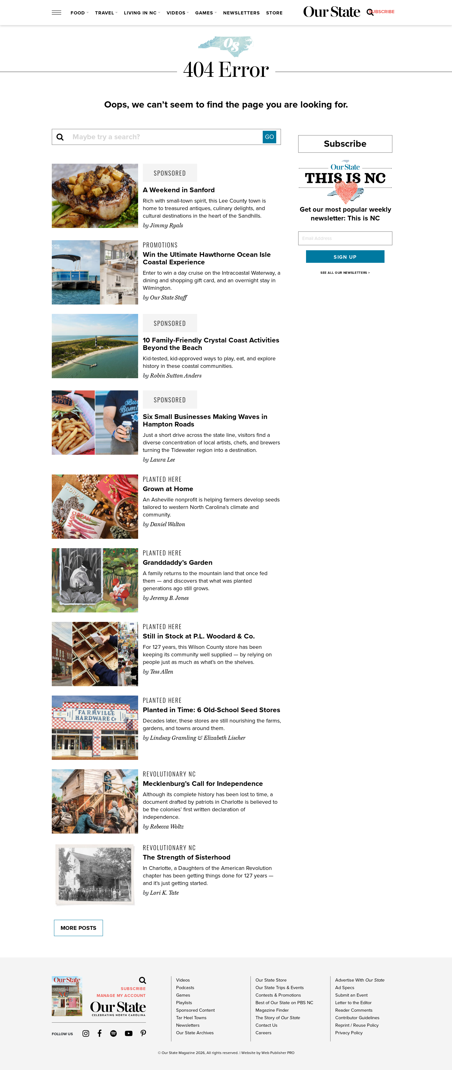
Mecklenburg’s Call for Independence (206, 783)
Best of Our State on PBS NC (284, 1002)
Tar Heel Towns (191, 1017)
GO (269, 137)
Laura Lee (162, 459)
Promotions (160, 244)
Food (78, 13)
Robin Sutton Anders (176, 375)
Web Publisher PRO (277, 1053)
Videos (176, 13)
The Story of (277, 1017)
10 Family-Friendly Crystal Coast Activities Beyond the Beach (197, 344)
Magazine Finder (272, 1010)
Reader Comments (353, 1010)
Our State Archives (194, 1033)
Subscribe (345, 144)
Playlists (183, 1002)
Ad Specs (344, 987)
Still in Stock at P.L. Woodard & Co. (201, 636)
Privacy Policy (348, 1033)
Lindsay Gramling (173, 745)
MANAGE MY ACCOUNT (121, 995)
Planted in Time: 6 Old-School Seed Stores (202, 713)
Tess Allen (161, 671)
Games (204, 13)
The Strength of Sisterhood (188, 857)
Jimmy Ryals (166, 225)
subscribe (303, 13)
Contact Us (266, 1025)
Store (274, 13)
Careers (263, 1033)
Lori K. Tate (164, 892)
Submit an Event (351, 995)
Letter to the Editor (353, 1002)
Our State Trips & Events (279, 987)
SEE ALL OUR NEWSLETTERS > (345, 273)
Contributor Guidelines (357, 1017)
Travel (104, 13)
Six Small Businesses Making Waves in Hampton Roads (207, 420)
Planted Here (162, 478)
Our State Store (271, 980)
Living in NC (140, 13)
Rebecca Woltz (167, 826)
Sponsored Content (195, 1010)
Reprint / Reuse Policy (356, 1025)
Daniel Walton (167, 524)
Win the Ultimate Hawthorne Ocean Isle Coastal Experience (210, 258)
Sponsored (170, 172)
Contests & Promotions (278, 995)
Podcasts (185, 987)
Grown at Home (169, 488)
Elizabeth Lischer (224, 745)
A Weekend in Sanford (180, 189)
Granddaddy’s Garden (180, 562)
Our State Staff (168, 297)
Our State (170, 1053)
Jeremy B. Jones (169, 598)
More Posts (76, 927)
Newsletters (241, 13)
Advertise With (359, 980)
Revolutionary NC (169, 773)
